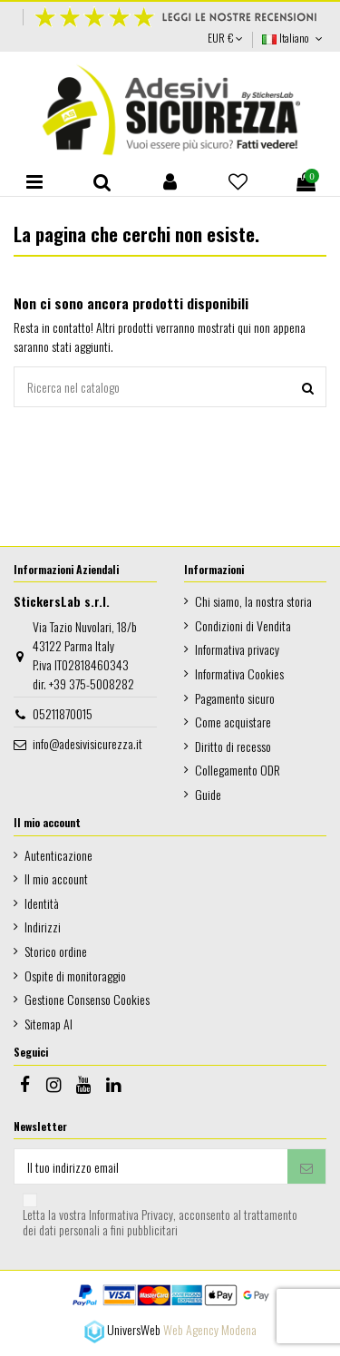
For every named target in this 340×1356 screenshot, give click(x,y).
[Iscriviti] (306, 1166)
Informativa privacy (237, 648)
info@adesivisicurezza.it (87, 743)
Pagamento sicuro (235, 697)
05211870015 (62, 713)
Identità (41, 902)
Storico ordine (55, 951)
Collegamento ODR (237, 769)
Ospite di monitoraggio (75, 975)
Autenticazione (58, 854)
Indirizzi (42, 926)
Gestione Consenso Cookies (87, 999)
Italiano (294, 37)
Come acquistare (233, 721)
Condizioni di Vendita (243, 625)
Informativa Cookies (239, 673)
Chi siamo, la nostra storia (253, 600)
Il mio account (56, 878)
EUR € (225, 37)
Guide (208, 794)
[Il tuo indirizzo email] (151, 1166)
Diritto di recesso (233, 746)
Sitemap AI (48, 1023)
